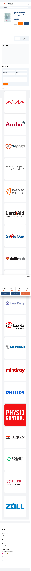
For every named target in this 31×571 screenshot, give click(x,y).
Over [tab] (25, 278)
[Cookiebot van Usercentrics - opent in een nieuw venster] (27, 276)
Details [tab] (15, 278)
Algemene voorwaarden (5, 533)
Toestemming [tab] (5, 278)
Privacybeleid (4, 530)
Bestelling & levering (5, 526)
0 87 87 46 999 (20, 4)
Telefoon (17, 72)
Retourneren (3, 528)
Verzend (5, 83)
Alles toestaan (25, 293)
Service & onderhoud (5, 540)
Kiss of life (3, 543)
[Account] (26, 4)
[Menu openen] (3, 4)
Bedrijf (16, 69)
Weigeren (5, 293)
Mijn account (3, 529)
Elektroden (3, 538)
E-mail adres (5, 72)
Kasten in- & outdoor (5, 542)
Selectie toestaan (15, 293)
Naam (4, 69)
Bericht (4, 75)
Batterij (3, 539)
